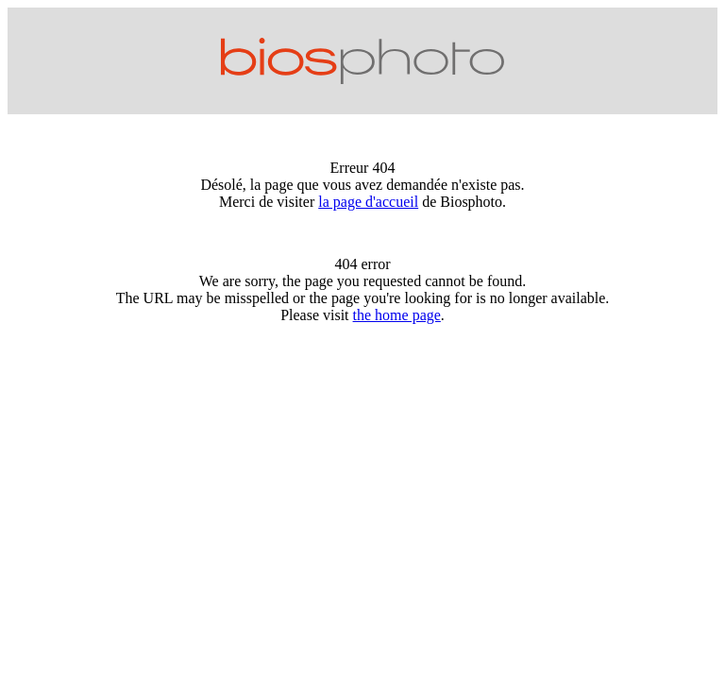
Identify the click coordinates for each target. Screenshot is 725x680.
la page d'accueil (368, 202)
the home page (397, 315)
